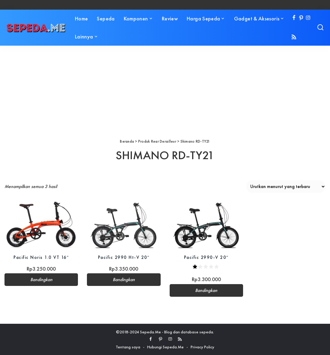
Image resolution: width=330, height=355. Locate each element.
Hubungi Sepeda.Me (165, 347)
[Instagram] (308, 18)
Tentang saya (128, 347)
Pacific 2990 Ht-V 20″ (124, 257)
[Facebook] (293, 18)
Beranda (127, 141)
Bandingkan (41, 280)
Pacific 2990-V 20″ (206, 257)
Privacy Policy (202, 347)
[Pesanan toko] (286, 186)
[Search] (320, 28)
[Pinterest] (301, 18)
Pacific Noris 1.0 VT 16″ (41, 257)
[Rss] (293, 37)
